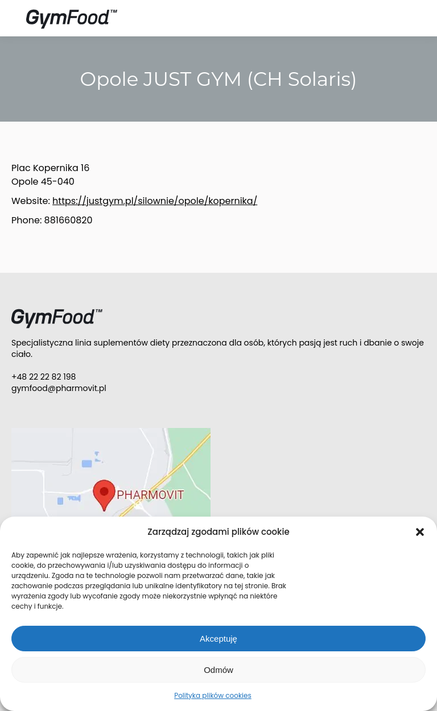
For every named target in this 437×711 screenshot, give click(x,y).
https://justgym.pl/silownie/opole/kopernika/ (154, 200)
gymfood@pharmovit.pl (58, 388)
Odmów (218, 670)
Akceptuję (218, 638)
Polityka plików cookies (213, 695)
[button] (420, 532)
